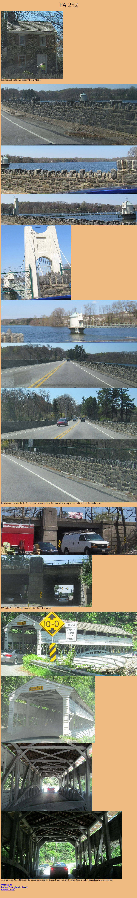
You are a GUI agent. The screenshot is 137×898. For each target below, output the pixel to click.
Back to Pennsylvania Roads (14, 887)
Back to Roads (8, 890)
